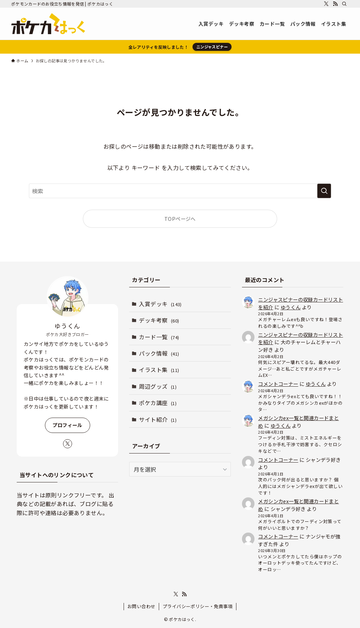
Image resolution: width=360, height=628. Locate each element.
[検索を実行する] (324, 191)
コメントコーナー (278, 383)
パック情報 (159, 353)
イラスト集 (159, 369)
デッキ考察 (159, 320)
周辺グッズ (158, 386)
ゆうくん (291, 307)
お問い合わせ (141, 606)
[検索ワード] (180, 191)
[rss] (335, 4)
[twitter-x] (326, 4)
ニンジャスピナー (212, 46)
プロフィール (68, 424)
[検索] (344, 4)
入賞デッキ (160, 304)
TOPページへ (180, 218)
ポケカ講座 (158, 402)
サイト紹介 (158, 419)
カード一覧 (159, 337)
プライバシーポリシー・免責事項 (198, 606)
